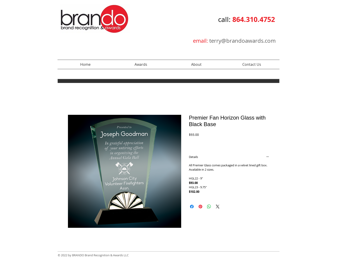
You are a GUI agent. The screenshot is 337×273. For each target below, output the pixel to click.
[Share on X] (217, 206)
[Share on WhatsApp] (209, 206)
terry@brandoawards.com (242, 40)
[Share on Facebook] (192, 206)
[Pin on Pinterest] (200, 206)
